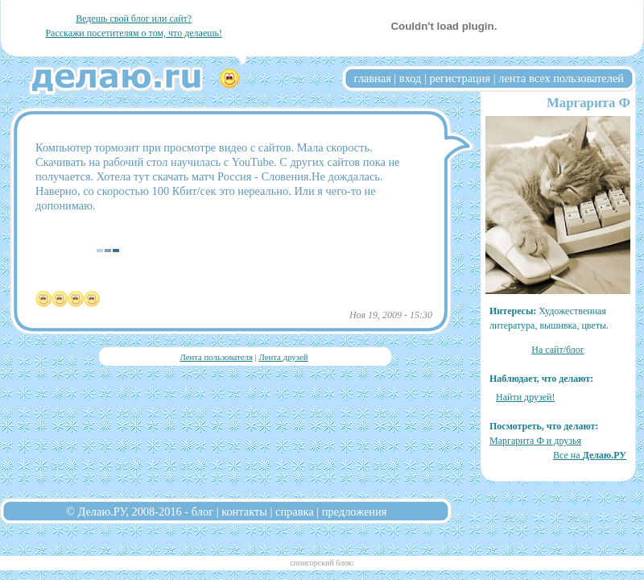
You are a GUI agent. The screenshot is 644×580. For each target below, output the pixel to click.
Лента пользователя (216, 357)
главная (372, 78)
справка (294, 511)
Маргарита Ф (588, 102)
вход (410, 78)
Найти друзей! (525, 397)
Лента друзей (283, 357)
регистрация (459, 78)
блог (202, 511)
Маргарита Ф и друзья (535, 440)
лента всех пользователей (561, 78)
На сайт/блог (557, 349)
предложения (354, 511)
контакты (244, 511)
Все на (589, 455)
